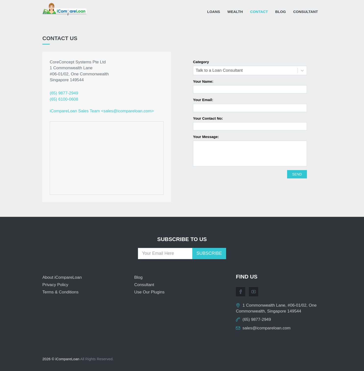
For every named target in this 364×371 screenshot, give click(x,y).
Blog (280, 12)
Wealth (235, 12)
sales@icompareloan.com (267, 328)
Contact (259, 12)
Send (297, 174)
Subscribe (209, 253)
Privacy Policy (55, 284)
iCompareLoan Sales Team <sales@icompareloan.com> (102, 111)
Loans (213, 12)
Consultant (305, 12)
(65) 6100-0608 (64, 99)
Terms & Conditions (60, 292)
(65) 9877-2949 (64, 93)
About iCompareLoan (62, 277)
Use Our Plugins (149, 292)
